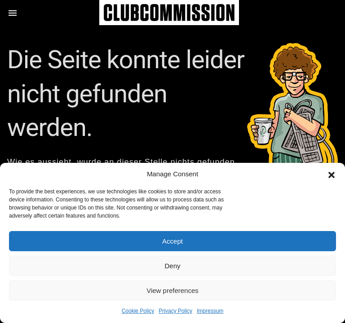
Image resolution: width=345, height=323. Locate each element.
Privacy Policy (175, 311)
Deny (172, 266)
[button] (331, 174)
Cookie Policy (138, 311)
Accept (172, 241)
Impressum (210, 311)
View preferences (172, 290)
